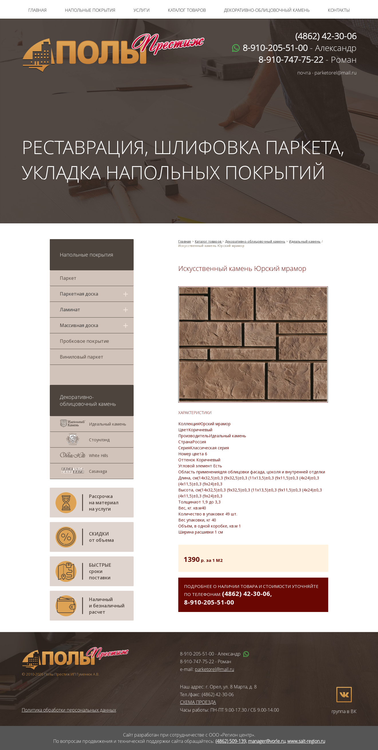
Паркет (68, 278)
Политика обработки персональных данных (69, 710)
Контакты (339, 10)
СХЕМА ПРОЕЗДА (198, 702)
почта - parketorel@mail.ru (327, 72)
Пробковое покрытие (84, 341)
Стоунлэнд (99, 439)
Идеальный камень (107, 424)
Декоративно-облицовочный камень (267, 10)
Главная (37, 10)
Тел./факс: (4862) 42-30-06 (207, 694)
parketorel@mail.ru (214, 669)
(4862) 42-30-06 (246, 593)
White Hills (98, 455)
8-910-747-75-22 (197, 661)
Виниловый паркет (81, 357)
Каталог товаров (187, 10)
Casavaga (98, 471)
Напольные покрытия (90, 10)
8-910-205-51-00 (209, 602)
